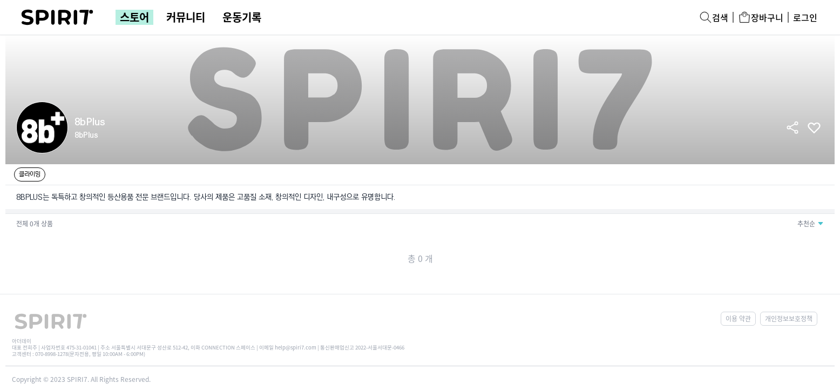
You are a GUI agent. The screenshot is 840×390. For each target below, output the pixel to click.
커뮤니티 (185, 17)
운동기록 (241, 17)
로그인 (805, 17)
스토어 (134, 17)
